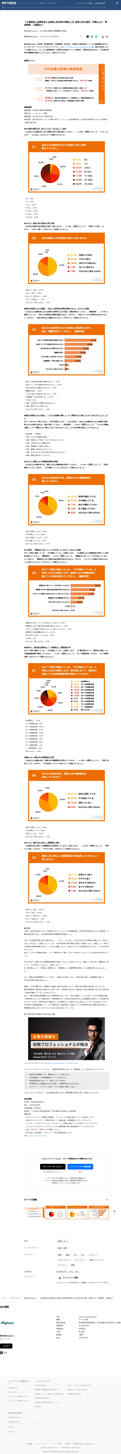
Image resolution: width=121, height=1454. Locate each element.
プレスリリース (15, 1298)
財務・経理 (62, 1248)
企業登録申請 (100, 3)
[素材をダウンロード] (103, 36)
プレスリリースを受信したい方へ (19, 1396)
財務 (67, 1255)
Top (3, 7)
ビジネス (86, 7)
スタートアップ (64, 1260)
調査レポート (63, 1241)
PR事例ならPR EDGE (74, 1394)
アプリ (30, 7)
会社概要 (29, 1444)
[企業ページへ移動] (7, 1323)
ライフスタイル (75, 7)
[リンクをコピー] (107, 36)
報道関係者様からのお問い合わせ (84, 1444)
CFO (75, 1255)
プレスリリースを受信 (84, 3)
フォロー (6, 1346)
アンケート (62, 1265)
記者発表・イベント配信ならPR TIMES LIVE (49, 1394)
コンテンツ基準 (57, 1444)
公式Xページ (12, 1427)
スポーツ (102, 7)
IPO (82, 1255)
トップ (3, 1298)
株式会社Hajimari (30, 1298)
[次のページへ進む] (114, 1211)
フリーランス (80, 1260)
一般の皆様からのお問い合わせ (70, 1448)
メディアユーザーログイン (52, 1167)
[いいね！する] (81, 36)
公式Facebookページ (15, 1417)
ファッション (62, 7)
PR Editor (38, 1407)
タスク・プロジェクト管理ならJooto (79, 1385)
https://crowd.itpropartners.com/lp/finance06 (76, 47)
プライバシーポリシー (42, 1444)
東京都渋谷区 (61, 1272)
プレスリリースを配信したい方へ (19, 1401)
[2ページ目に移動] (107, 1199)
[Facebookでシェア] (92, 36)
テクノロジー (12, 7)
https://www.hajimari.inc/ (37, 1136)
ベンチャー (92, 1255)
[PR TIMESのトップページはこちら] (29, 3)
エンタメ (39, 7)
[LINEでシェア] (96, 36)
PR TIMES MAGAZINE (42, 1398)
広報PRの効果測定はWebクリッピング (47, 1402)
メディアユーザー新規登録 (80, 1167)
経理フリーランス (97, 1260)
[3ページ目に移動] (108, 1199)
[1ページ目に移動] (106, 1199)
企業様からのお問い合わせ (49, 1448)
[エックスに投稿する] (88, 36)
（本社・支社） (74, 1272)
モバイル (22, 7)
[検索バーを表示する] (117, 3)
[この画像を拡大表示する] (34, 1212)
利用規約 (67, 1444)
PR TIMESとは (12, 1388)
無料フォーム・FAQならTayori (77, 1390)
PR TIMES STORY (40, 1385)
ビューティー (50, 7)
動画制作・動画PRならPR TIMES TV (46, 1390)
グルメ (94, 7)
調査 (73, 1265)
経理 (60, 1255)
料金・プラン (12, 1392)
